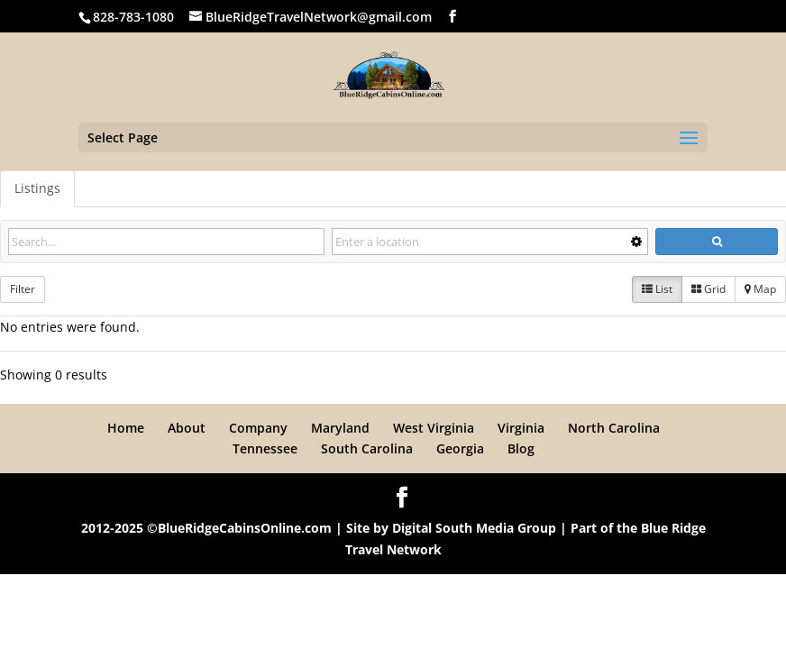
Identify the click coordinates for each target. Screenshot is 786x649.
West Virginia (433, 427)
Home (125, 427)
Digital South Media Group (474, 527)
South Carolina (367, 448)
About (187, 427)
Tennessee (265, 448)
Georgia (460, 448)
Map (760, 289)
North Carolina (614, 427)
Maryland (340, 427)
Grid (708, 289)
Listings (37, 188)
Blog (521, 448)
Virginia (521, 427)
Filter (22, 289)
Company (258, 427)
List (657, 289)
